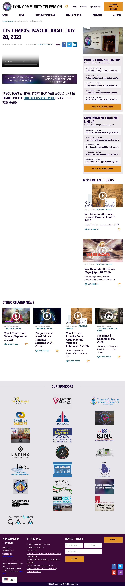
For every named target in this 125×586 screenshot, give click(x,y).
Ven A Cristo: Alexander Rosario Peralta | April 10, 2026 (100, 217)
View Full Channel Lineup (102, 107)
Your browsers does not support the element (20, 58)
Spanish (49, 44)
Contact (83, 7)
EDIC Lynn (31, 562)
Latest (74, 7)
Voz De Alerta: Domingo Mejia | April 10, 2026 (100, 270)
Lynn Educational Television (38, 544)
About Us (117, 15)
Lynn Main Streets (34, 572)
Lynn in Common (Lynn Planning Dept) (42, 569)
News (21, 15)
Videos (10, 21)
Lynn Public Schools (35, 547)
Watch (5, 15)
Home (4, 21)
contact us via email (39, 98)
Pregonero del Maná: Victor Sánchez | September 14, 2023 (44, 340)
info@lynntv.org (7, 556)
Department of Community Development (43, 559)
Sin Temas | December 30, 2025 (106, 339)
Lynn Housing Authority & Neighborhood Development (44, 555)
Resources (97, 15)
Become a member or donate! (113, 6)
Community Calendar (45, 15)
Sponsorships (95, 7)
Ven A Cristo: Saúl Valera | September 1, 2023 (16, 336)
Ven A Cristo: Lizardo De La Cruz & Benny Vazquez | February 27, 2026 (77, 340)
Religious (41, 44)
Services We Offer (73, 15)
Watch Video (93, 229)
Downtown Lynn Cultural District (41, 565)
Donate (113, 540)
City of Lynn (32, 551)
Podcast (102, 328)
